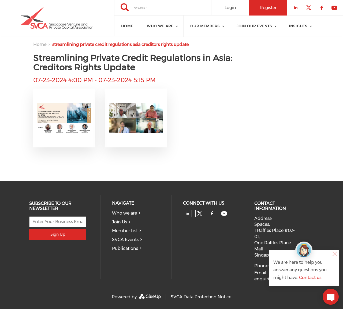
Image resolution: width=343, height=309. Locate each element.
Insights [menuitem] (298, 26)
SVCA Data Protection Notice (201, 296)
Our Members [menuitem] (205, 26)
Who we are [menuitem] (160, 26)
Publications (125, 248)
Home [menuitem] (127, 26)
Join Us (119, 221)
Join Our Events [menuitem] (254, 26)
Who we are (124, 213)
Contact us (310, 277)
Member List (125, 230)
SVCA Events (125, 239)
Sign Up (57, 234)
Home (39, 44)
